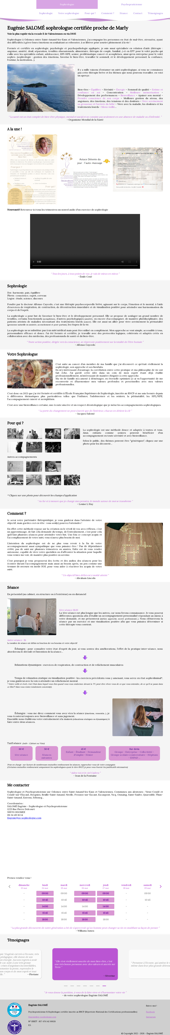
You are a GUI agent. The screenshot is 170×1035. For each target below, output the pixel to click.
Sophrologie (46, 13)
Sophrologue (67, 4)
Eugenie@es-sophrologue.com (24, 817)
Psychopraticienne (131, 4)
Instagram (151, 1017)
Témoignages (155, 13)
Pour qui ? (90, 13)
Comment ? (107, 13)
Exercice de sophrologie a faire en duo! (85, 241)
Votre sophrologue (68, 13)
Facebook (150, 1012)
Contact (137, 13)
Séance (124, 13)
